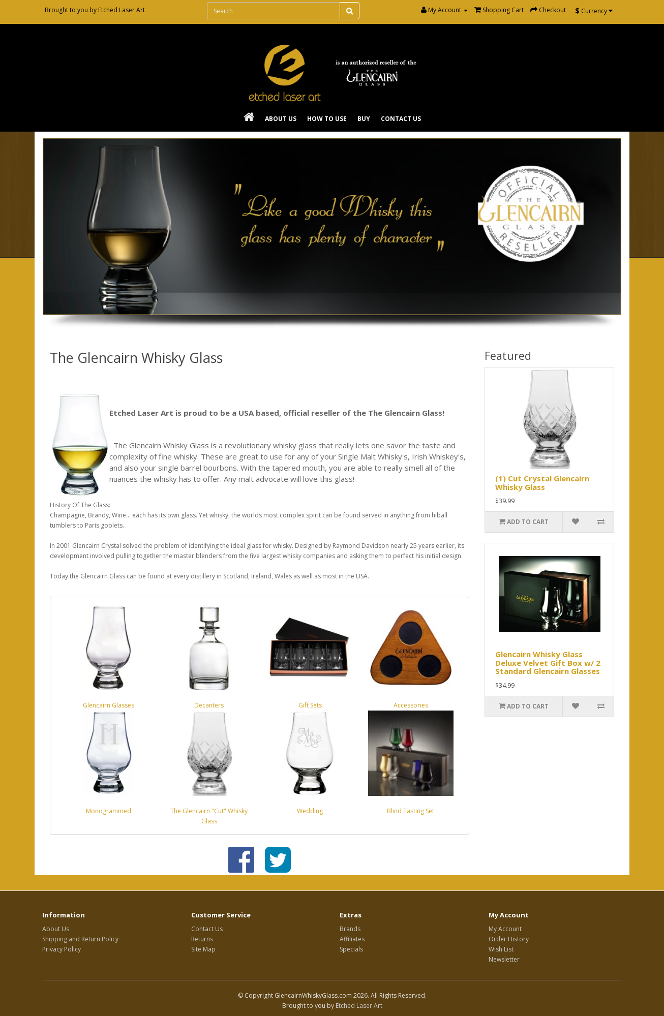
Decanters (209, 705)
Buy (363, 118)
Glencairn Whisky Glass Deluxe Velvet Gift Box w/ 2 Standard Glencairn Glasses (547, 662)
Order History (509, 939)
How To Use (327, 118)
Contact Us (401, 118)
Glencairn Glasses (108, 705)
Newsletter (504, 959)
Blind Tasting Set (410, 811)
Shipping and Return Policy (80, 939)
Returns (202, 939)
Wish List (501, 949)
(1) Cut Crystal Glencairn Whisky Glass (542, 482)
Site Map (203, 949)
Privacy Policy (61, 949)
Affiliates (352, 939)
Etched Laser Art (121, 10)
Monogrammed (108, 811)
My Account (505, 929)
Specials (351, 949)
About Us (280, 118)
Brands (350, 929)
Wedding (310, 811)
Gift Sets (310, 705)
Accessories (411, 705)
